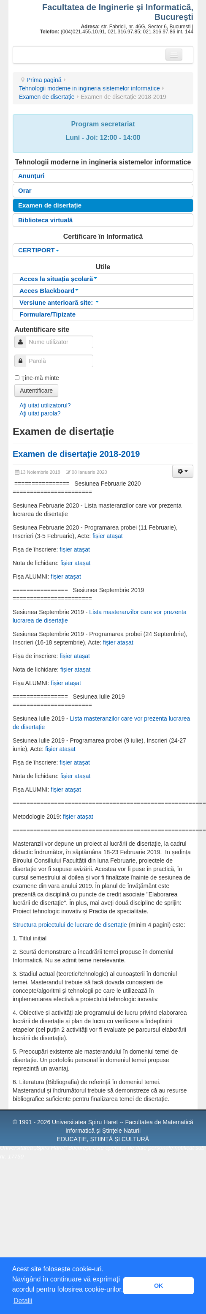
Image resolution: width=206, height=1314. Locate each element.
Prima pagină (44, 79)
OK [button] (158, 1285)
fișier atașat (107, 536)
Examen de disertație (47, 96)
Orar (25, 190)
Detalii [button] (23, 1300)
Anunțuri (31, 175)
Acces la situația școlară (58, 278)
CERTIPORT (38, 250)
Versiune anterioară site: (59, 302)
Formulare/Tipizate (47, 314)
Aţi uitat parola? (39, 413)
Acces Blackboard (49, 290)
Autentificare (36, 390)
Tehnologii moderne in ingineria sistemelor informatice (89, 88)
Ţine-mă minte (40, 377)
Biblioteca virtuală (45, 220)
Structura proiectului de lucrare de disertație (70, 924)
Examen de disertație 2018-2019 (76, 454)
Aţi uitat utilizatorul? (44, 405)
